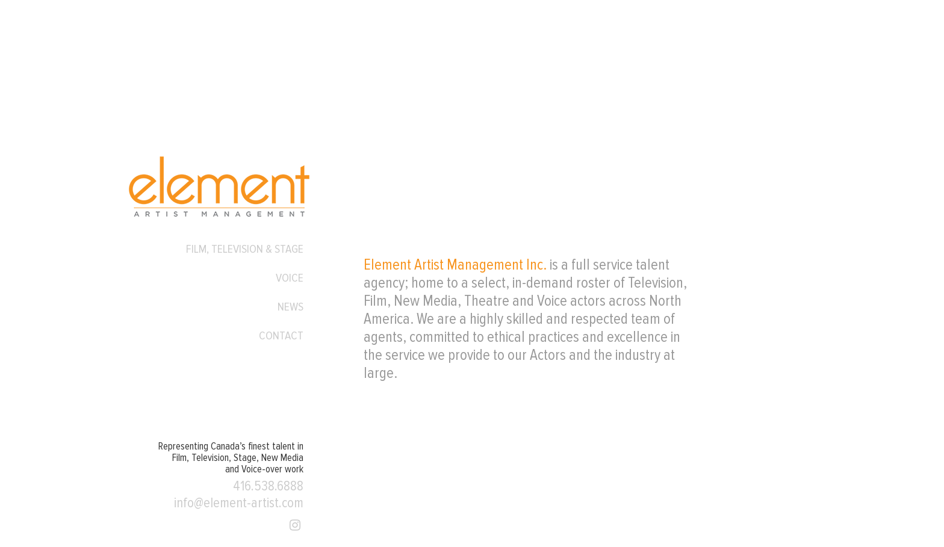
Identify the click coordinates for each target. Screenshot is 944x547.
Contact (281, 336)
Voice (289, 278)
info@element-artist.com (238, 503)
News (290, 307)
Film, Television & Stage (244, 249)
